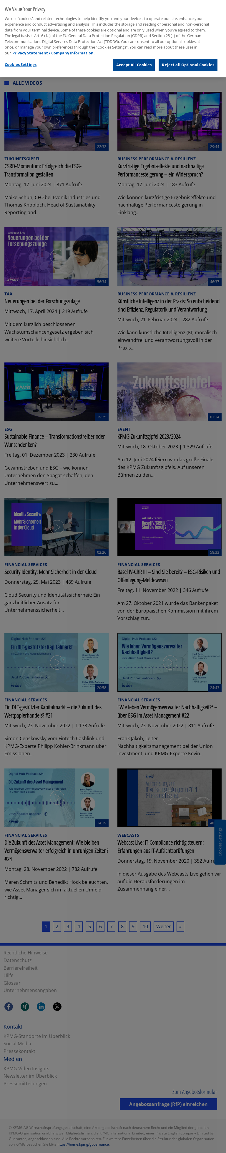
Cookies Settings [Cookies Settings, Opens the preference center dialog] (20, 60)
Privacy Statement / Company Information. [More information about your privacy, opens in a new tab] (53, 49)
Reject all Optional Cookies (188, 61)
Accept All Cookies (134, 61)
